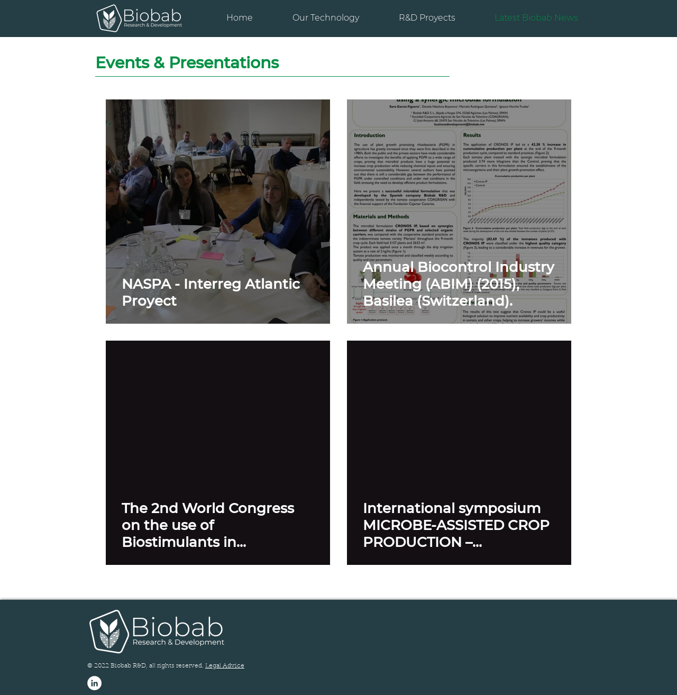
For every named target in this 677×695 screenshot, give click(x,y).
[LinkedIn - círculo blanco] (94, 683)
